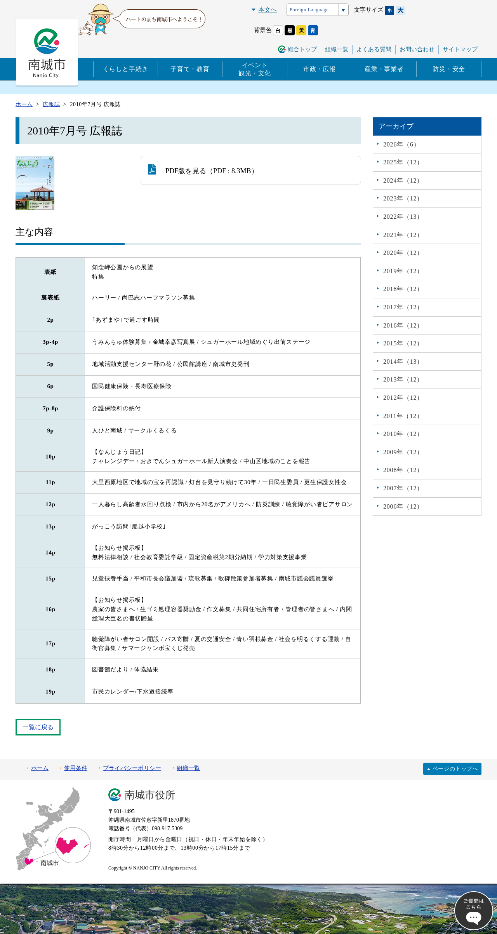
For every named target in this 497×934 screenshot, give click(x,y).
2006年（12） (403, 506)
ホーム (40, 768)
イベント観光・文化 (254, 69)
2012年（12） (403, 397)
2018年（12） (403, 289)
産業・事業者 (384, 69)
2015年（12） (403, 343)
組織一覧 (336, 49)
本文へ (267, 9)
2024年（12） (403, 180)
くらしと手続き (126, 69)
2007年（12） (403, 488)
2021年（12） (403, 235)
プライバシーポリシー (132, 768)
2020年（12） (403, 252)
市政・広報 (319, 69)
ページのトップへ (455, 769)
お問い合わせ (417, 49)
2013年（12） (403, 379)
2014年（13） (403, 361)
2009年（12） (403, 452)
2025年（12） (403, 162)
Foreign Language (309, 9)
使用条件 (75, 768)
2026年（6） (401, 144)
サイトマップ (460, 49)
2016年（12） (403, 325)
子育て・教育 (190, 69)
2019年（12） (403, 271)
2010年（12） (403, 433)
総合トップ (302, 49)
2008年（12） (403, 470)
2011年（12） (403, 416)
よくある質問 (373, 49)
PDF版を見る (177, 169)
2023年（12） (403, 198)
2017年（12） (403, 307)
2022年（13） (403, 216)
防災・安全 (449, 69)
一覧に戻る (38, 727)
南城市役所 (150, 795)
